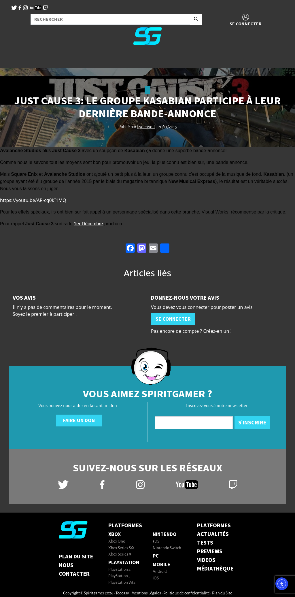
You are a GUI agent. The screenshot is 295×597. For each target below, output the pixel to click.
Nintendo (165, 534)
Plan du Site (76, 557)
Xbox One (116, 541)
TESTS (205, 543)
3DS (156, 541)
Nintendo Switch (167, 548)
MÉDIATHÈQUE (215, 569)
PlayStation (123, 562)
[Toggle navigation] (12, 59)
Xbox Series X (119, 554)
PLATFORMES (214, 526)
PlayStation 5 (119, 576)
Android (160, 572)
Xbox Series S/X (121, 548)
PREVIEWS (209, 551)
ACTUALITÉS (213, 534)
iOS (156, 578)
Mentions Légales (146, 593)
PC (156, 556)
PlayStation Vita (121, 583)
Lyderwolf (146, 127)
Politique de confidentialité (186, 593)
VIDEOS (206, 560)
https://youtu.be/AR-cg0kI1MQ (33, 200)
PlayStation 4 (119, 570)
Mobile (161, 564)
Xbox (114, 534)
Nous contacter (74, 569)
